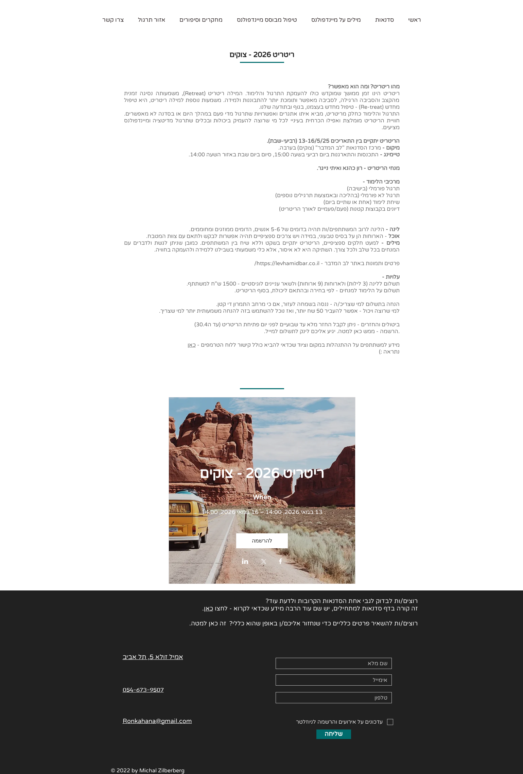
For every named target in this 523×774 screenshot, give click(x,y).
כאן (192, 345)
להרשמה (262, 541)
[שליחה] (333, 734)
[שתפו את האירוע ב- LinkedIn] (245, 561)
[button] (384, 20)
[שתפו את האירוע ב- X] (264, 562)
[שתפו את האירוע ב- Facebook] (280, 561)
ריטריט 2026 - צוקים (261, 473)
